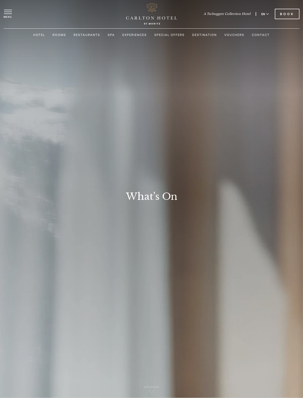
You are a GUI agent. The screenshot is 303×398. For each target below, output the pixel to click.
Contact (261, 35)
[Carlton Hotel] (151, 14)
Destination (204, 35)
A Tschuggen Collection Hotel (227, 14)
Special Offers (169, 35)
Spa (111, 35)
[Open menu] (8, 14)
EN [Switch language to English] (265, 14)
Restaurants (87, 35)
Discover (151, 389)
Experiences (134, 35)
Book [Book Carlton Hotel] (287, 14)
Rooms (59, 35)
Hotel (39, 35)
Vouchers (234, 35)
